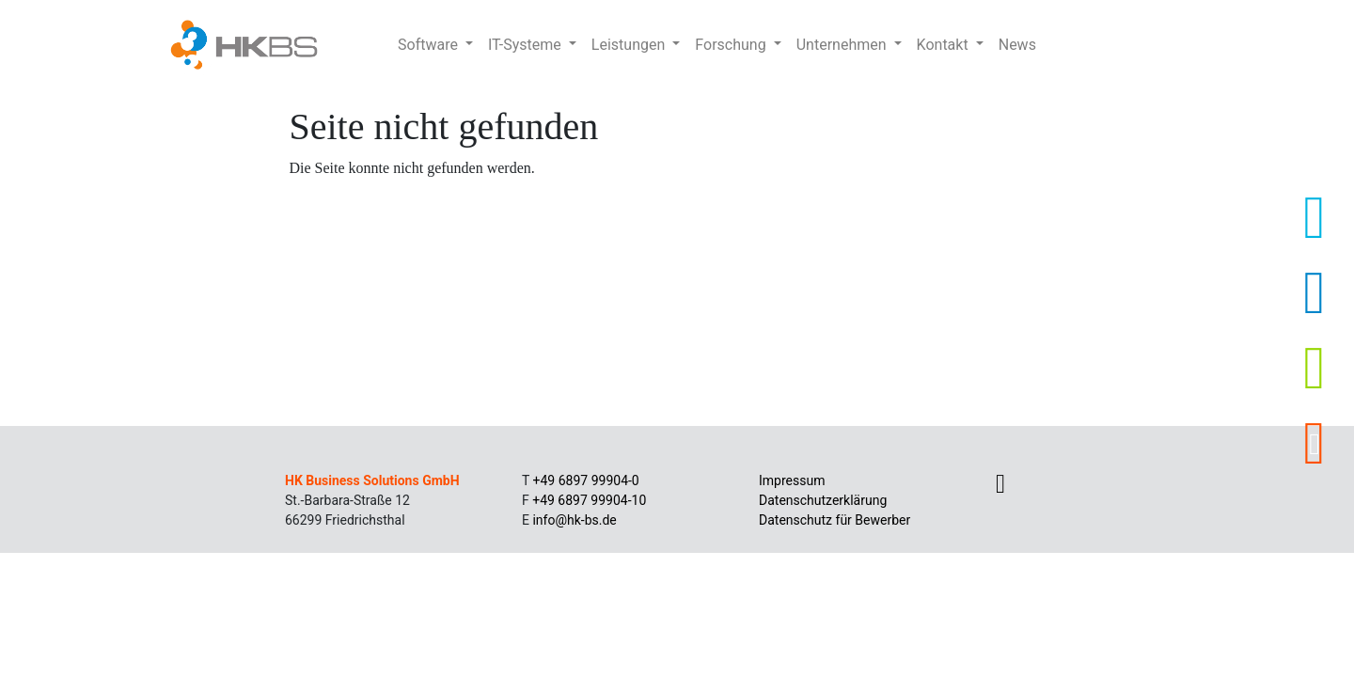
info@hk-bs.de (574, 519)
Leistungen (630, 45)
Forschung (732, 45)
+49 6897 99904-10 (589, 500)
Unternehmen (843, 45)
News (1017, 45)
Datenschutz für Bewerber (834, 519)
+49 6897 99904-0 (586, 480)
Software (430, 45)
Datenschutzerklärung (823, 500)
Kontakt (944, 45)
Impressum (792, 480)
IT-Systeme (526, 45)
